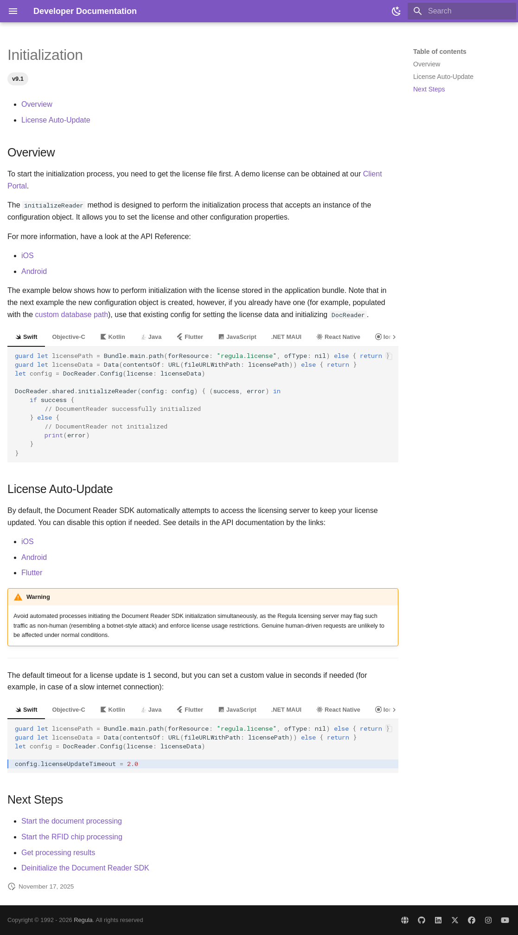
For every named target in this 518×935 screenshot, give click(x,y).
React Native (338, 336)
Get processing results (58, 853)
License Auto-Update (55, 120)
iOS (27, 256)
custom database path (71, 314)
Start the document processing (71, 821)
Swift (26, 336)
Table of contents (440, 51)
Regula (83, 919)
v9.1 (18, 78)
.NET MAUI (286, 336)
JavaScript (237, 336)
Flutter (189, 336)
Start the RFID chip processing (71, 837)
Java (150, 336)
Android (34, 271)
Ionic (386, 336)
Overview (36, 104)
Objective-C (68, 336)
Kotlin (112, 336)
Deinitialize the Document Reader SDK (85, 868)
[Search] (462, 11)
